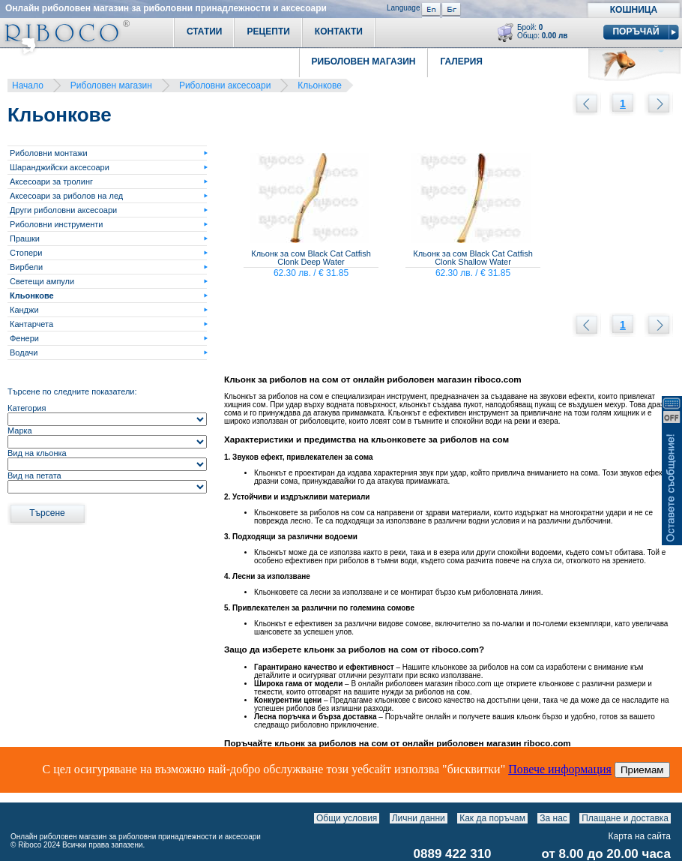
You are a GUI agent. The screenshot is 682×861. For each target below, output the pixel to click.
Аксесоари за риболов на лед (66, 195)
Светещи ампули (42, 281)
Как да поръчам (492, 818)
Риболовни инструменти (56, 224)
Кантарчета (31, 324)
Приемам (642, 770)
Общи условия (346, 818)
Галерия (461, 61)
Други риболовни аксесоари (63, 210)
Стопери (26, 252)
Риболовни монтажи (49, 153)
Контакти (339, 31)
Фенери (24, 338)
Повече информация (560, 769)
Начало (27, 85)
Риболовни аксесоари (225, 85)
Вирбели (26, 267)
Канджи (24, 309)
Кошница (633, 9)
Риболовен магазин (111, 85)
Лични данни (418, 818)
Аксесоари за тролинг (51, 181)
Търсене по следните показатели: (72, 391)
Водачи (23, 352)
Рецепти (268, 31)
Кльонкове (320, 85)
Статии (205, 31)
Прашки (25, 238)
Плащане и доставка (625, 818)
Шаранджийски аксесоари (59, 167)
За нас (553, 818)
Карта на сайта (640, 836)
